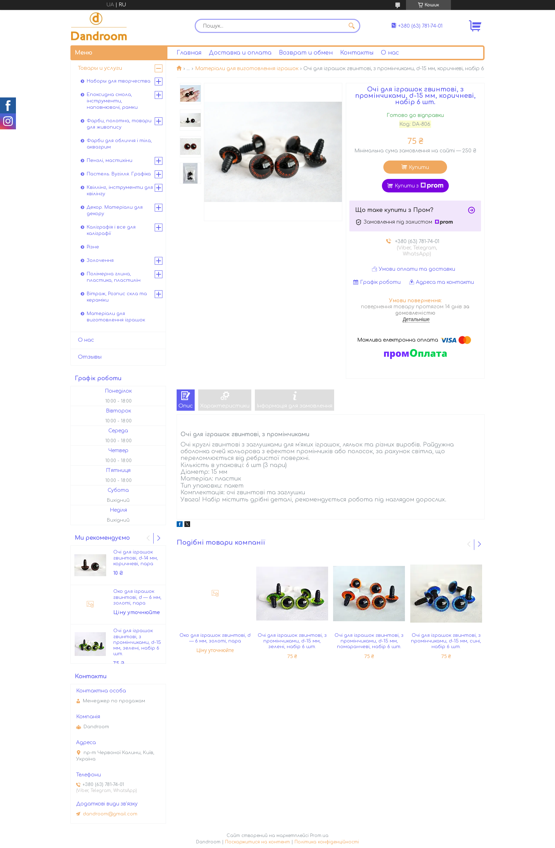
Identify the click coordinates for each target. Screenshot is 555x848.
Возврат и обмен (306, 53)
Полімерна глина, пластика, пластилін (114, 277)
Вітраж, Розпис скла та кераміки (117, 297)
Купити (419, 167)
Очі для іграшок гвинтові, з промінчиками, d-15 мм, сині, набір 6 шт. (446, 641)
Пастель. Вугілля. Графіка (119, 174)
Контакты (356, 53)
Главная (189, 53)
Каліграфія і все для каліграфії (111, 230)
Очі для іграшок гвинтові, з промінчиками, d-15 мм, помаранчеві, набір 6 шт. (369, 641)
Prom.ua (319, 835)
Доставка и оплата (240, 53)
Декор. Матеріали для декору (115, 210)
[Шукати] (351, 26)
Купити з (419, 185)
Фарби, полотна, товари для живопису (119, 124)
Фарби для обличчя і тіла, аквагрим (119, 144)
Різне (93, 247)
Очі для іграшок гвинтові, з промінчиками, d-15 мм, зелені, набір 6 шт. (292, 641)
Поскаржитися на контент (257, 841)
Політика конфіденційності (326, 841)
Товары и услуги (100, 68)
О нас (390, 53)
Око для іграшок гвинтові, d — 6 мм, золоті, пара (215, 638)
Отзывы (90, 357)
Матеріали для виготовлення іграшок (246, 68)
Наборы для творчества (118, 81)
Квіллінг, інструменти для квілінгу (120, 190)
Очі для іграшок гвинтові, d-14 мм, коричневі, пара (135, 558)
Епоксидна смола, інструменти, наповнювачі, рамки (112, 101)
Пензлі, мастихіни (109, 160)
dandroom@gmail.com (110, 814)
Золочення (100, 260)
